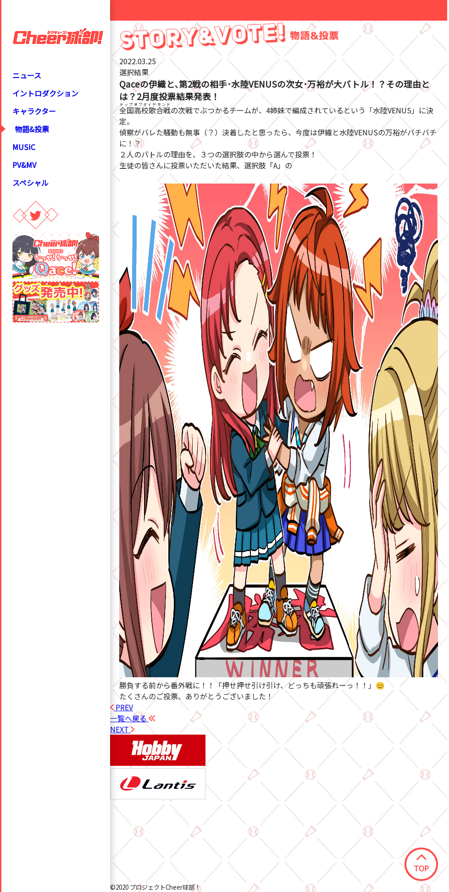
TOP (421, 864)
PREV (121, 707)
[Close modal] (448, 9)
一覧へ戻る (132, 718)
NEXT (122, 729)
